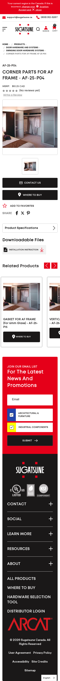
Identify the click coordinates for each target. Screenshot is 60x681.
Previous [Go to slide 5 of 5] (47, 265)
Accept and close (30, 10)
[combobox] (49, 678)
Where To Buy (21, 588)
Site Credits (40, 662)
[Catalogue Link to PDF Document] (24, 249)
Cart (55, 31)
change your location (35, 7)
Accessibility (20, 662)
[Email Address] (30, 400)
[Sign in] (47, 29)
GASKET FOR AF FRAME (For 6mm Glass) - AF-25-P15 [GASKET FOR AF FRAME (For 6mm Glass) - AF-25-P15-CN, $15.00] (20, 323)
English (46, 678)
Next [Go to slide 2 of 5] (54, 265)
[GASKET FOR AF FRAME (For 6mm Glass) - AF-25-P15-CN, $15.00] (21, 296)
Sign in (46, 31)
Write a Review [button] (12, 95)
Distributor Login (26, 611)
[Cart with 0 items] (54, 29)
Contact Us (30, 182)
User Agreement (19, 653)
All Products (21, 579)
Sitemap (30, 671)
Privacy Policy (42, 653)
